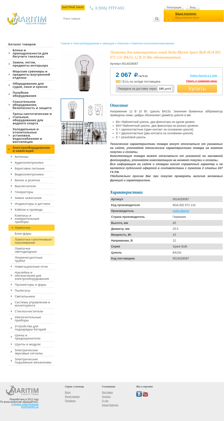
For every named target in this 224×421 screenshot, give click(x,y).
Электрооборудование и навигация (31, 149)
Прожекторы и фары (30, 284)
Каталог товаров (22, 44)
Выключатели (25, 186)
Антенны (21, 156)
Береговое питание (30, 168)
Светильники (25, 296)
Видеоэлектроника (29, 174)
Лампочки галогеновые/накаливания (33, 241)
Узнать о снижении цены (201, 81)
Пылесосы (22, 290)
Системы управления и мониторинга (32, 303)
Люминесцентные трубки (28, 259)
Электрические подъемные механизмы (33, 360)
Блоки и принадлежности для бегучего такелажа (30, 53)
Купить (197, 89)
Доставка (83, 25)
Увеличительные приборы (28, 318)
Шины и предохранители (28, 336)
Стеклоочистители (29, 311)
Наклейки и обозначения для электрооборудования (32, 275)
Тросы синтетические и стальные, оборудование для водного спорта (32, 118)
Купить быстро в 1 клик (203, 75)
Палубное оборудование (24, 94)
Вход (192, 7)
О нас (105, 400)
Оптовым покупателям (140, 25)
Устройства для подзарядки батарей (30, 327)
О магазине (113, 25)
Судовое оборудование (25, 404)
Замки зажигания (28, 198)
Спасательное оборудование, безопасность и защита (32, 104)
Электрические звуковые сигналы (29, 351)
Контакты (68, 25)
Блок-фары (23, 233)
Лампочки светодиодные (26, 250)
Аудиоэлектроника (29, 162)
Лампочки (22, 227)
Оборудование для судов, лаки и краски (30, 85)
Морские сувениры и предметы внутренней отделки (31, 74)
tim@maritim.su (30, 406)
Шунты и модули (28, 344)
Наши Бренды (110, 405)
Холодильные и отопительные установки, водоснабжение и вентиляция (27, 135)
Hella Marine (181, 211)
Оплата (98, 25)
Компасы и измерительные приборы (27, 218)
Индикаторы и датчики (32, 203)
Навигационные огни (31, 266)
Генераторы (24, 192)
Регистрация (174, 7)
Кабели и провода (28, 209)
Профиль (70, 400)
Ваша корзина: (185, 14)
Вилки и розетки (27, 180)
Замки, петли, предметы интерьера (30, 63)
